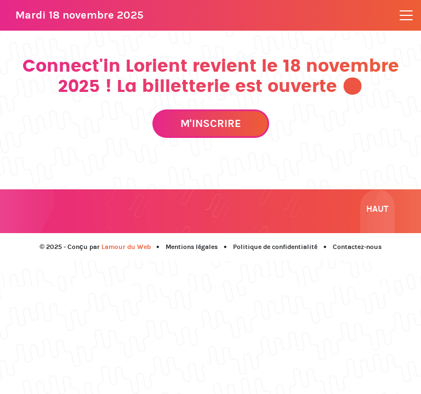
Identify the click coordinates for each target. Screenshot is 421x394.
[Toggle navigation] (406, 15)
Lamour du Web (126, 247)
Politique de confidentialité (275, 247)
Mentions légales (192, 247)
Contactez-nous (357, 247)
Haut (377, 209)
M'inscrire (210, 123)
